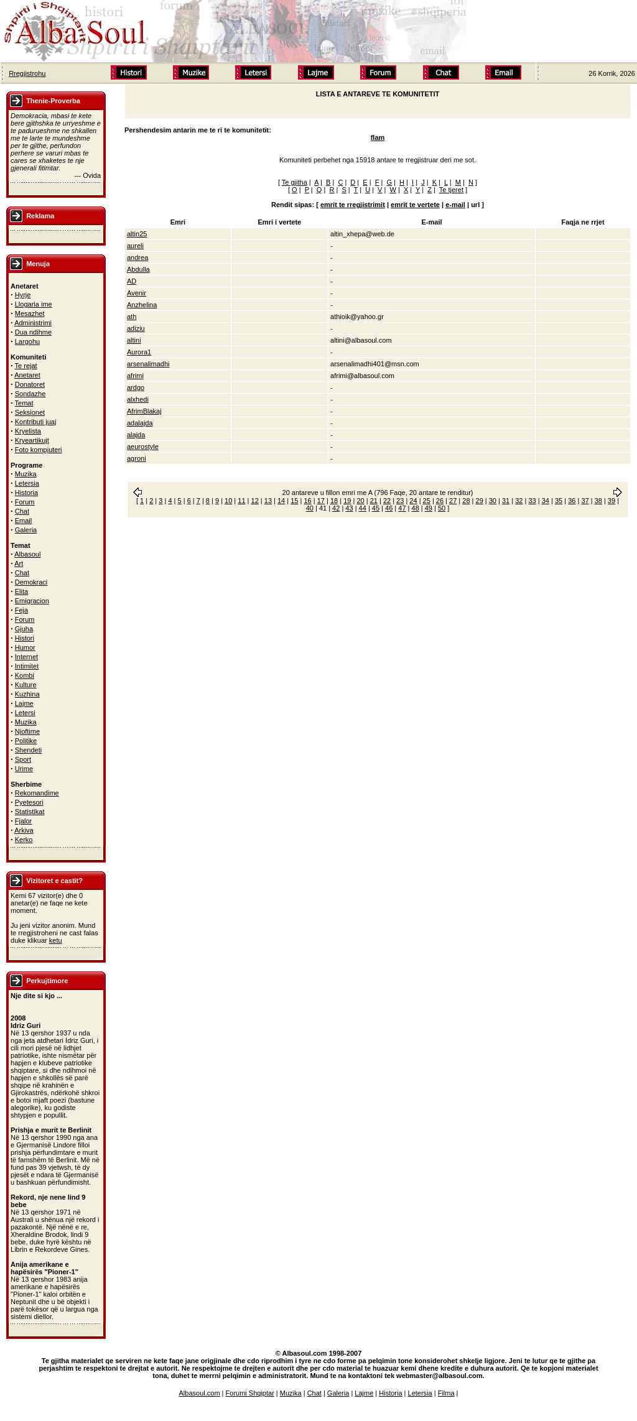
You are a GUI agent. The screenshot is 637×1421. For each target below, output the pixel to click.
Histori (24, 638)
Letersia (27, 483)
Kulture (26, 684)
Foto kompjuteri (38, 449)
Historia (26, 492)
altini (134, 340)
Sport (23, 759)
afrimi (135, 375)
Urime (24, 768)
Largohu (27, 341)
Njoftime (27, 731)
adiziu (136, 328)
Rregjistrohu (27, 73)
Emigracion (32, 600)
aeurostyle (143, 446)
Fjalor (23, 821)
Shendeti (28, 750)
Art (18, 563)
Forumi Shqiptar (250, 1393)
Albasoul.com (199, 1393)
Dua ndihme (33, 332)
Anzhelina (142, 304)
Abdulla (138, 269)
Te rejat (26, 365)
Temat (24, 403)
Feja (21, 610)
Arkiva (24, 830)
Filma (446, 1393)
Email (23, 520)
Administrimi (33, 322)
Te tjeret (451, 189)
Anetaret (27, 375)
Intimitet (27, 666)
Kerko (24, 839)
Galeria (26, 530)
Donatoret (30, 384)
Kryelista (28, 431)
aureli (135, 245)
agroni (136, 458)
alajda (136, 434)
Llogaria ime (33, 304)
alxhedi (138, 399)
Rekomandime (37, 793)
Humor (25, 647)
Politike (26, 740)
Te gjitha (294, 182)
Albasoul (27, 554)
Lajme (24, 703)
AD (131, 281)
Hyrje (23, 295)
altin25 (137, 234)
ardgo (135, 387)
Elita (21, 591)
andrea (137, 257)
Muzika (26, 474)
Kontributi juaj (36, 421)
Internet (26, 656)
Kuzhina (27, 694)
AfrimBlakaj (144, 411)
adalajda (140, 423)
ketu (55, 940)
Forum (25, 502)
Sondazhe (30, 393)
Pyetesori (29, 802)
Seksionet (30, 412)
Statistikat (30, 811)
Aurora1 (139, 352)
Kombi (24, 675)
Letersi (25, 712)
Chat (22, 511)
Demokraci (31, 582)
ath (131, 316)
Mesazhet (30, 313)
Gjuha (24, 628)
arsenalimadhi (148, 364)
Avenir (136, 293)
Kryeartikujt (32, 440)
